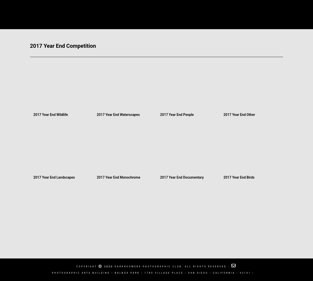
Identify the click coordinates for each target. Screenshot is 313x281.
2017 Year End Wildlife (51, 115)
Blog (177, 10)
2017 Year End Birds (239, 177)
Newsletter (230, 10)
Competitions (201, 10)
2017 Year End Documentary (182, 177)
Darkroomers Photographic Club (138, 10)
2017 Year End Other (239, 115)
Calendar (95, 10)
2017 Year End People (177, 115)
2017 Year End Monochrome (118, 177)
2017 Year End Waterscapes (118, 115)
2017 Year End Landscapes (54, 177)
